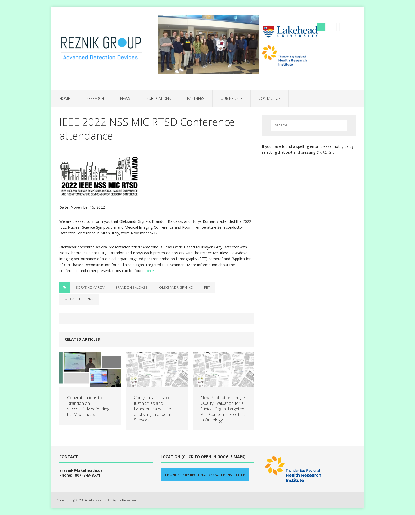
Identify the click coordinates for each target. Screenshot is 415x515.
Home (64, 98)
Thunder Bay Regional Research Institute (205, 474)
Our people (231, 98)
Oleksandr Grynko (176, 287)
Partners (195, 98)
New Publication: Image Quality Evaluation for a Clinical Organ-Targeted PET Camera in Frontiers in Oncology (223, 409)
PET (207, 287)
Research (95, 98)
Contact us (270, 98)
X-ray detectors (79, 299)
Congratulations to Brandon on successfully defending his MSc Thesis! (88, 406)
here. (150, 270)
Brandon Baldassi (131, 287)
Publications (158, 98)
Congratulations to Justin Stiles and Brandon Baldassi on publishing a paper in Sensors (154, 409)
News (125, 98)
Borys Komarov (90, 287)
